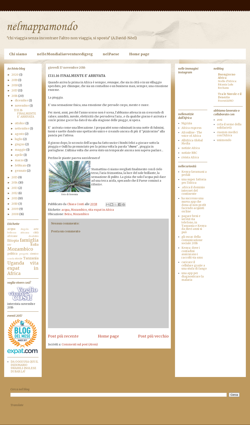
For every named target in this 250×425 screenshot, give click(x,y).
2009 (15, 209)
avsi (219, 120)
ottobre (20, 123)
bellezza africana (18, 232)
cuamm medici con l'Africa (227, 134)
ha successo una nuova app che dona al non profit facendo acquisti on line (193, 205)
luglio (19, 139)
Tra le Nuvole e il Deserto (229, 95)
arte (36, 228)
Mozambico (79, 210)
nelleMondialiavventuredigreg (65, 54)
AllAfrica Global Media (192, 142)
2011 (14, 198)
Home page (139, 54)
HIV (9, 245)
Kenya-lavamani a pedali (194, 173)
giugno (20, 144)
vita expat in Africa (101, 210)
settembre (22, 128)
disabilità (34, 236)
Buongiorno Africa (226, 76)
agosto (20, 134)
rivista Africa (190, 157)
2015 (14, 177)
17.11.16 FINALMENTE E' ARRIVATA (25, 113)
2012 (14, 193)
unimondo (224, 140)
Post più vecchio (153, 336)
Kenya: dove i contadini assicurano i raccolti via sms (192, 252)
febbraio (21, 165)
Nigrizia (186, 123)
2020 (15, 74)
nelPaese (111, 54)
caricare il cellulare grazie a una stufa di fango (194, 265)
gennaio (21, 170)
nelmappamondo (41, 27)
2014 (14, 182)
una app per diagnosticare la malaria (192, 276)
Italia (34, 244)
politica (12, 253)
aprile (19, 155)
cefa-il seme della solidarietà (229, 126)
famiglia (29, 240)
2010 (14, 204)
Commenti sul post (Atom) (80, 344)
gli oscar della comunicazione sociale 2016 (191, 240)
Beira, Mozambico (76, 214)
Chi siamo (18, 54)
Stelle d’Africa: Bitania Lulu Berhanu (227, 84)
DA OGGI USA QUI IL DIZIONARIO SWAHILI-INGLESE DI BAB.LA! (24, 366)
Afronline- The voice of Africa (191, 134)
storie (18, 258)
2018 (14, 85)
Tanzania (31, 258)
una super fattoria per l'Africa (193, 181)
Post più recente (63, 336)
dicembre (22, 100)
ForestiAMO (226, 100)
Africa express (191, 128)
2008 (15, 214)
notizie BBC (189, 153)
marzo (19, 160)
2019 (14, 80)
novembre (22, 105)
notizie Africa (190, 148)
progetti (23, 254)
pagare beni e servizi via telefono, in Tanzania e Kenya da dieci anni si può (193, 224)
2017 (14, 90)
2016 (14, 96)
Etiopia (13, 241)
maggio (20, 150)
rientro (34, 253)
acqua (65, 210)
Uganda (15, 263)
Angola (25, 229)
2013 (14, 188)
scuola (10, 258)
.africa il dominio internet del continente (193, 191)
